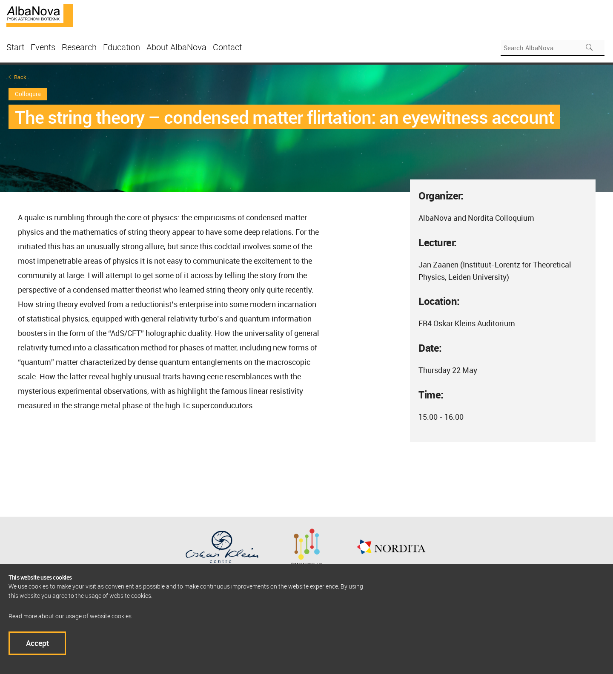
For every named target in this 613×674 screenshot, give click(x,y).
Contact (227, 47)
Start (15, 47)
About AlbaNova (176, 47)
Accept (37, 643)
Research (79, 47)
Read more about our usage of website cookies (70, 616)
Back (20, 77)
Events (43, 47)
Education (121, 47)
